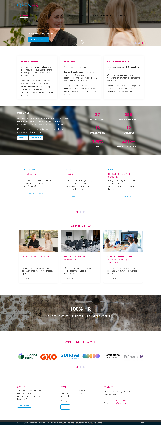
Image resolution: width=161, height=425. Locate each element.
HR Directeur (30, 174)
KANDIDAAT (82, 5)
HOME (46, 5)
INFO (136, 5)
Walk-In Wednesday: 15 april (36, 256)
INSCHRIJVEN (22, 138)
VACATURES (68, 5)
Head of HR (71, 174)
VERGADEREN (125, 5)
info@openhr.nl (120, 403)
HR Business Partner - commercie (119, 175)
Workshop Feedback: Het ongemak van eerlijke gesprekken (119, 259)
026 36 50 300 (119, 400)
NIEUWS (56, 5)
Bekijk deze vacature (38, 193)
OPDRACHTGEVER (99, 5)
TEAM (112, 5)
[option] (80, 23)
